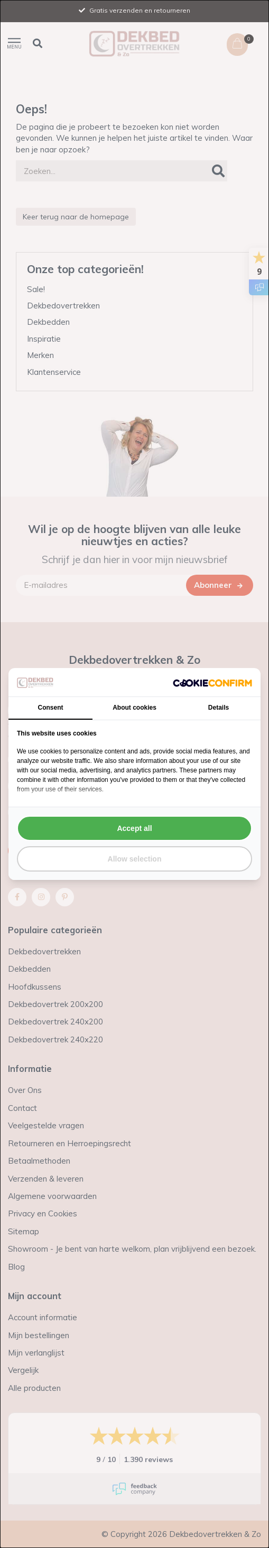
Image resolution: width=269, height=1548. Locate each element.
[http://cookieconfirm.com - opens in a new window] (212, 682)
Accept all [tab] (134, 828)
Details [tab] (218, 707)
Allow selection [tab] (135, 859)
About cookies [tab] (134, 707)
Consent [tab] (50, 707)
